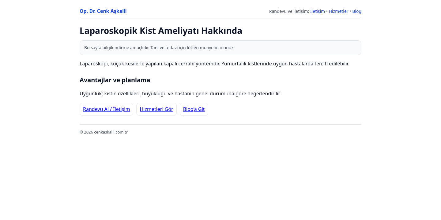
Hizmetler (339, 11)
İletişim (317, 11)
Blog (356, 11)
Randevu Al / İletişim (106, 109)
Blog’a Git (194, 109)
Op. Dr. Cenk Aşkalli (103, 11)
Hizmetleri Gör (156, 109)
